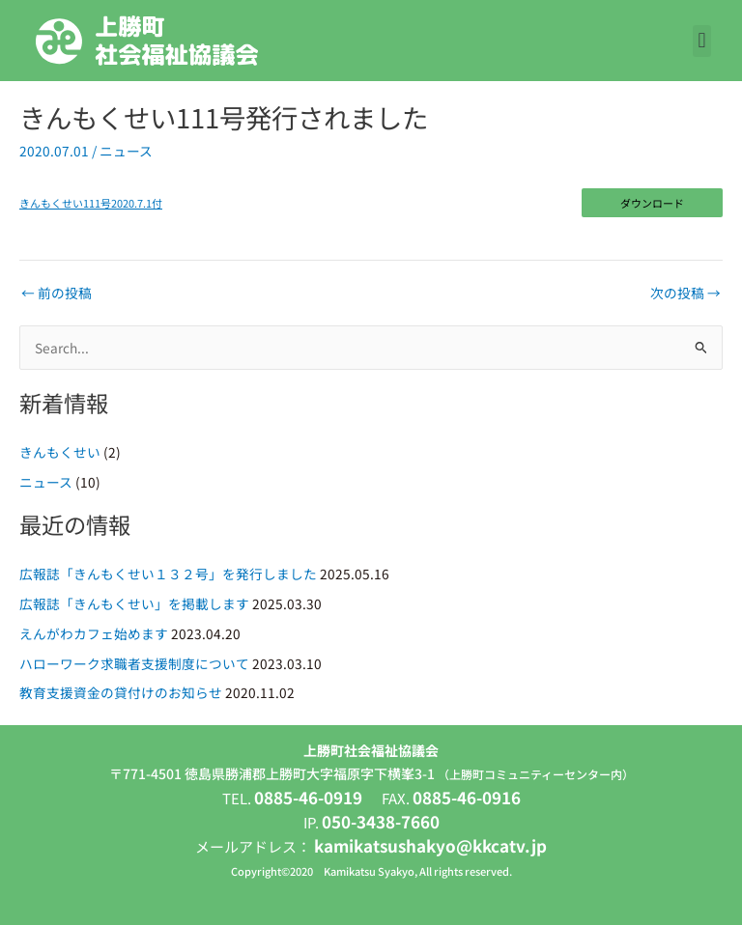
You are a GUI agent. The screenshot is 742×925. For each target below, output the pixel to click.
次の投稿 (685, 293)
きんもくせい (59, 452)
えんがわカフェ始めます (93, 633)
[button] (702, 41)
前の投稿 (56, 293)
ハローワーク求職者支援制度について (134, 663)
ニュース (126, 150)
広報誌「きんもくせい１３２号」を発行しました (168, 573)
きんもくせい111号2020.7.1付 (90, 202)
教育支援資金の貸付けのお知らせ (120, 692)
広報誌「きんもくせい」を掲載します (134, 603)
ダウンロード (652, 202)
